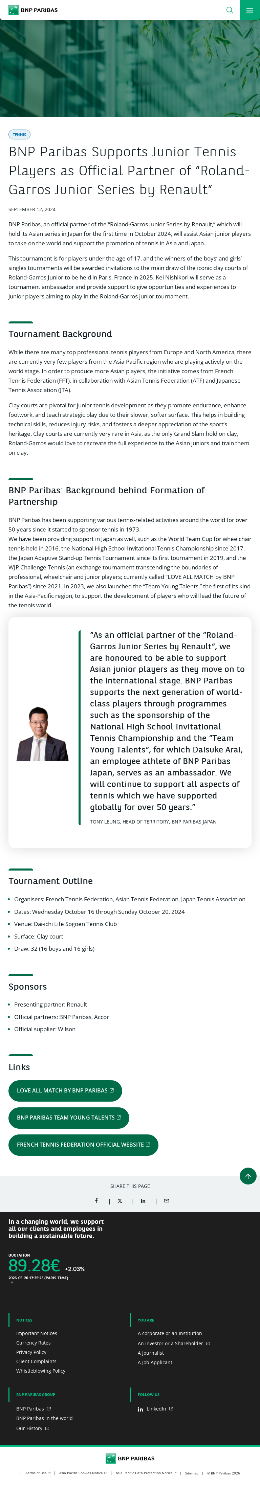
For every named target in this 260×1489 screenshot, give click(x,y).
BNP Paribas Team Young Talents (66, 1117)
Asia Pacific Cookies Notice (81, 1472)
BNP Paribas (30, 1408)
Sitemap (191, 1473)
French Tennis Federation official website (80, 1144)
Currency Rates (33, 1342)
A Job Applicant (155, 1362)
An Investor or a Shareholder (171, 1343)
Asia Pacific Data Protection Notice (144, 1472)
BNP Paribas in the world (44, 1418)
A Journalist (151, 1353)
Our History (30, 1428)
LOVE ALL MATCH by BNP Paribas (62, 1090)
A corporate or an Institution (170, 1333)
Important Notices (36, 1333)
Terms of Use (36, 1472)
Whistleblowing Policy (40, 1371)
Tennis (19, 134)
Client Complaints (36, 1361)
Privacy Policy (31, 1352)
